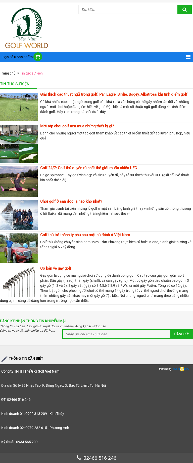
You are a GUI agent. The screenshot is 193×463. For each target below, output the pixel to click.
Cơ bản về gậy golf (55, 268)
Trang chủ (8, 73)
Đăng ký (181, 334)
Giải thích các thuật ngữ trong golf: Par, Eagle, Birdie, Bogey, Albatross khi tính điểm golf (113, 94)
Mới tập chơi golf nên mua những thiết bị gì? (77, 126)
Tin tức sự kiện (31, 73)
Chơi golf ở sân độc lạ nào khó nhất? (71, 201)
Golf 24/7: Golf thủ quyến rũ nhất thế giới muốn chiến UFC (88, 168)
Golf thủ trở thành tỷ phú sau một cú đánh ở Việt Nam (85, 235)
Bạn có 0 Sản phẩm (18, 57)
